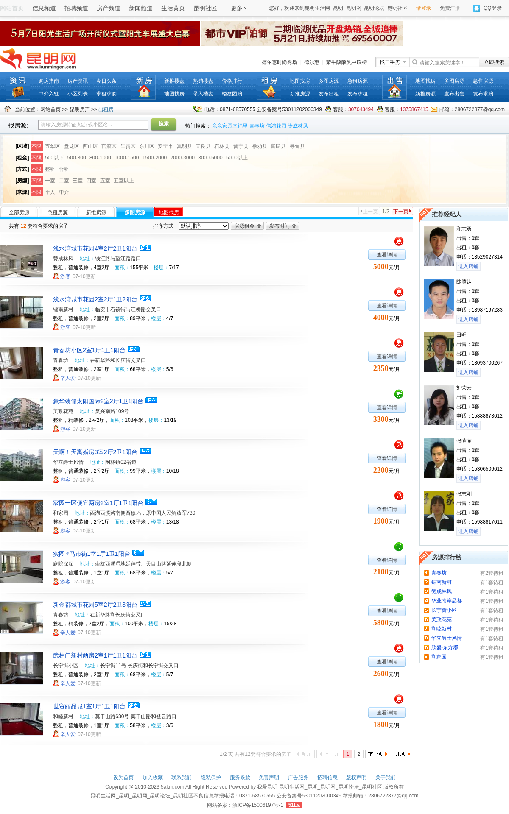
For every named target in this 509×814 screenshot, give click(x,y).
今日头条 (106, 81)
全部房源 (19, 212)
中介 (64, 192)
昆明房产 (80, 109)
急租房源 (357, 81)
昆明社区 (205, 8)
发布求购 (483, 94)
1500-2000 (155, 158)
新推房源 (300, 94)
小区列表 (77, 94)
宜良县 (203, 146)
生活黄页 (173, 8)
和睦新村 (63, 716)
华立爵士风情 (68, 462)
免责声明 (269, 778)
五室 (105, 181)
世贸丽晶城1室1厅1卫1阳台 (89, 706)
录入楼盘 (203, 94)
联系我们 (181, 778)
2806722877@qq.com (480, 109)
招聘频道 (76, 8)
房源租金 (244, 226)
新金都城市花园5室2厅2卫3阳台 (95, 604)
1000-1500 (127, 158)
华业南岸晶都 (446, 601)
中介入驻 (49, 94)
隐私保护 (211, 778)
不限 (36, 146)
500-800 (76, 158)
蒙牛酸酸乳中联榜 (346, 62)
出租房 (106, 109)
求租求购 (106, 94)
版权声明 (356, 778)
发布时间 (279, 226)
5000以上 (237, 158)
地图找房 (174, 94)
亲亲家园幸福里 (230, 126)
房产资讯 (77, 81)
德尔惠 (311, 62)
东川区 (146, 146)
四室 (91, 181)
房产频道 (108, 8)
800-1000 (100, 158)
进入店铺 (468, 266)
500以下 (54, 158)
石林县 (221, 146)
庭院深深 (63, 564)
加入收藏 (153, 778)
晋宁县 (241, 146)
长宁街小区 (65, 666)
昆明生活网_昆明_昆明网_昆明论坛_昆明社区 (330, 787)
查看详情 (387, 255)
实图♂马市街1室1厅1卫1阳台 (91, 553)
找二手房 (390, 62)
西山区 (90, 146)
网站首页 (50, 109)
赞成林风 (298, 126)
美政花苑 (63, 411)
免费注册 (450, 8)
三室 (78, 181)
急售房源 (483, 81)
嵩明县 (184, 146)
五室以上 (124, 181)
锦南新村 (63, 309)
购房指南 (49, 81)
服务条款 (240, 778)
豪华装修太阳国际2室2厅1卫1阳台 (98, 401)
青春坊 (257, 126)
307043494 (361, 109)
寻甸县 (297, 146)
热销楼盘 (203, 81)
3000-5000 (210, 158)
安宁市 (165, 146)
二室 (64, 181)
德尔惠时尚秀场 (279, 62)
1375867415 (414, 109)
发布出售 (454, 94)
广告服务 (298, 778)
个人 (50, 192)
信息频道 (44, 8)
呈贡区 (128, 146)
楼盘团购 (232, 94)
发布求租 (357, 94)
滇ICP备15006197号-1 (257, 805)
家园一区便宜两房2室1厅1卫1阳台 (98, 502)
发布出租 (329, 94)
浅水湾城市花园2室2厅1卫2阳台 (95, 299)
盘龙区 (71, 146)
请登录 (423, 8)
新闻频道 (141, 8)
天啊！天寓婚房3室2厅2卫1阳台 (95, 452)
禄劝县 (259, 146)
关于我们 (385, 778)
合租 (64, 169)
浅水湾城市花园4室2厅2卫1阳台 (95, 248)
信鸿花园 (276, 126)
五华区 (52, 146)
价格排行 (232, 81)
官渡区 (109, 146)
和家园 (60, 513)
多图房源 (329, 81)
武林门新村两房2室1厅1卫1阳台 (95, 655)
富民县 (278, 146)
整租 (50, 169)
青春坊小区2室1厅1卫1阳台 (89, 350)
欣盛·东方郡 (444, 647)
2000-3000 (182, 158)
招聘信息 (327, 778)
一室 (50, 181)
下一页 (400, 212)
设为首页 (123, 778)
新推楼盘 (174, 81)
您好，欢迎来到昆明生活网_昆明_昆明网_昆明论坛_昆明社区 (338, 8)
